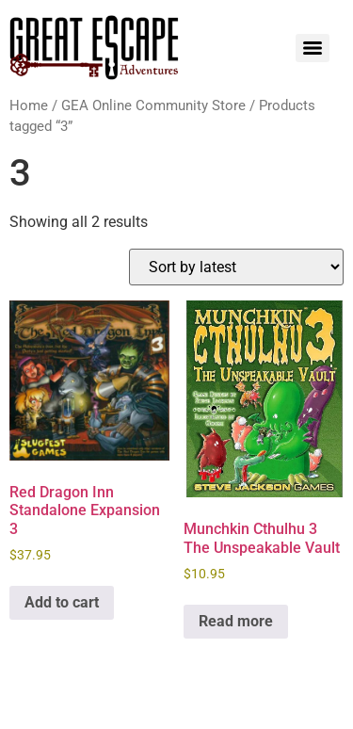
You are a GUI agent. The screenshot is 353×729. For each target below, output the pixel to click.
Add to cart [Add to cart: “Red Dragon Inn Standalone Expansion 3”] (61, 602)
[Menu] (312, 48)
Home (28, 105)
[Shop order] (236, 267)
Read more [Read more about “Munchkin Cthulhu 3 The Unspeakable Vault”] (236, 621)
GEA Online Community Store (153, 105)
